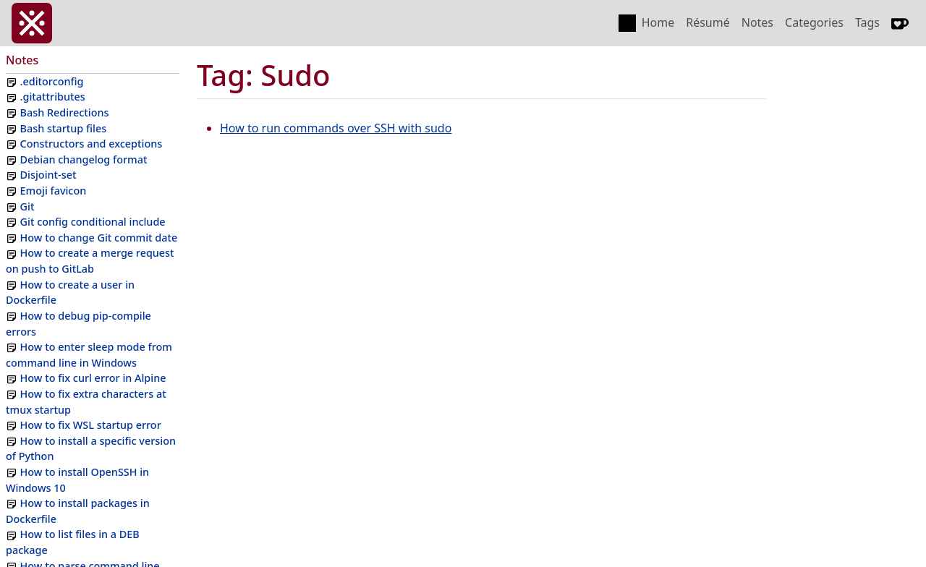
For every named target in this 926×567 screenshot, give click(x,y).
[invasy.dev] (32, 23)
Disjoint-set (48, 175)
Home (658, 22)
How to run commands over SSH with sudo (335, 128)
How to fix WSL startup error (90, 425)
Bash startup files (63, 128)
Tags (867, 22)
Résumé (708, 22)
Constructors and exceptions (91, 143)
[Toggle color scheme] (627, 23)
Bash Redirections (64, 112)
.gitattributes (52, 96)
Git (27, 206)
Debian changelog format (84, 159)
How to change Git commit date (99, 237)
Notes (757, 22)
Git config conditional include (93, 222)
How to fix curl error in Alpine (93, 378)
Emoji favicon (53, 190)
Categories (814, 22)
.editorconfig (52, 81)
